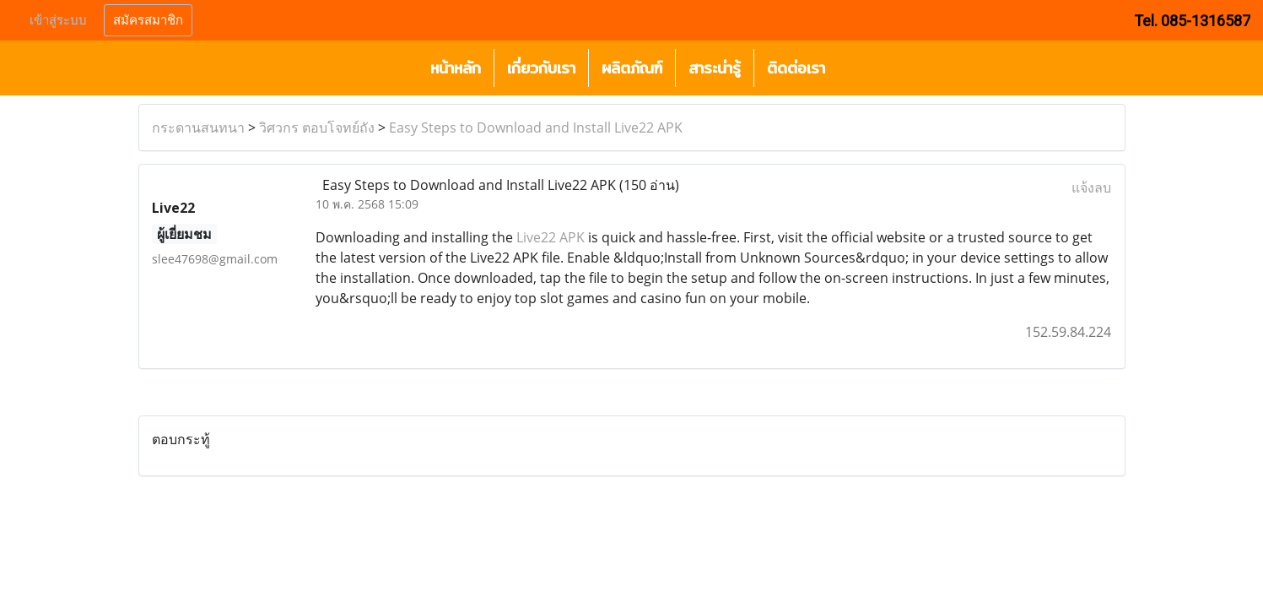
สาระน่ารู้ (714, 68)
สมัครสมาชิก (148, 20)
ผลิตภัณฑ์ (632, 68)
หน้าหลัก (455, 68)
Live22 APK (550, 237)
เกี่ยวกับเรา (541, 68)
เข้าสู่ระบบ (58, 20)
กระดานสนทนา (198, 127)
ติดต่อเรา (796, 68)
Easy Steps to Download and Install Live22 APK (536, 127)
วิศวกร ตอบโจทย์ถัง (317, 127)
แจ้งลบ (1091, 187)
